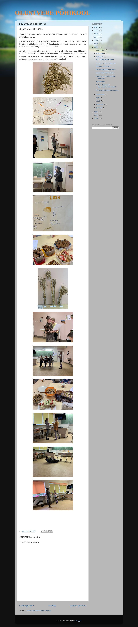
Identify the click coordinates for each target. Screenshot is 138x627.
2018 (96, 115)
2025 (96, 30)
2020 (96, 47)
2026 (96, 27)
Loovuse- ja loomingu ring (105, 63)
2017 (96, 118)
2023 (96, 37)
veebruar (100, 104)
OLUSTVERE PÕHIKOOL (52, 12)
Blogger (78, 621)
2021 (96, 44)
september (100, 94)
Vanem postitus (78, 605)
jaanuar (99, 108)
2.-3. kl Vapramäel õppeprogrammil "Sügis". (106, 86)
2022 (96, 40)
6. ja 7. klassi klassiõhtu (105, 60)
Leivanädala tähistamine (105, 73)
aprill (98, 98)
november (100, 53)
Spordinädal (100, 82)
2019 (96, 112)
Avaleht (52, 605)
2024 (96, 34)
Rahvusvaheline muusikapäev (107, 90)
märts (98, 101)
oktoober (99, 57)
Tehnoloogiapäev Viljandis (105, 69)
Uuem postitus (27, 605)
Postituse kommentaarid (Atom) (39, 611)
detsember (100, 50)
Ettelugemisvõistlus (103, 66)
